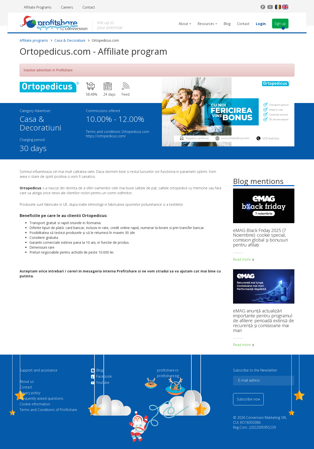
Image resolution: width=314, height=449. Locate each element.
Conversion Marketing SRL (266, 417)
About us (27, 382)
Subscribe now (248, 399)
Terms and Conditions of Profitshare (48, 410)
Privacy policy (30, 393)
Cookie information (35, 404)
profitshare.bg (168, 376)
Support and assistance (38, 370)
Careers (67, 7)
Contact (88, 7)
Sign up (280, 23)
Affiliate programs (34, 40)
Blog (97, 370)
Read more (243, 259)
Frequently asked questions (41, 398)
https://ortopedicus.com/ (106, 136)
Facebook (101, 376)
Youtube (100, 383)
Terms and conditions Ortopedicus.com (117, 131)
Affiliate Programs (38, 7)
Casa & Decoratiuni (69, 40)
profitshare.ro (168, 370)
